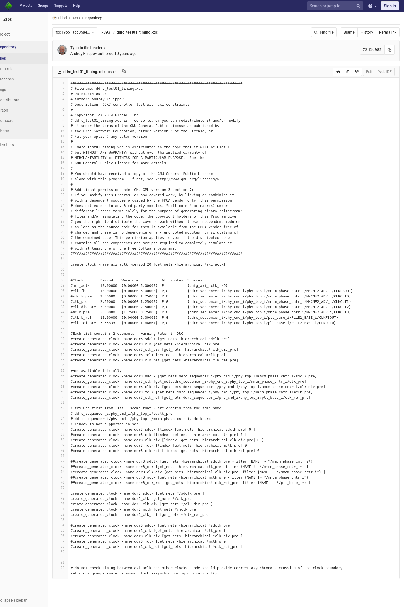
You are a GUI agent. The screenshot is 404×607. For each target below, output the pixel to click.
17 (73, 168)
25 (73, 211)
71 (73, 456)
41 (73, 296)
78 (73, 493)
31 (73, 243)
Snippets (60, 6)
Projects (26, 6)
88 (73, 546)
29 (73, 232)
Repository (107, 18)
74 (73, 472)
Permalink (387, 32)
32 (73, 248)
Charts (17, 131)
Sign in (390, 6)
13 (73, 147)
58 (73, 386)
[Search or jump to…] (336, 6)
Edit (369, 72)
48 (73, 333)
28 (73, 227)
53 (73, 360)
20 (73, 184)
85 (73, 530)
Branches (19, 79)
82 (73, 514)
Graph (16, 110)
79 (73, 498)
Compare (19, 120)
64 (73, 418)
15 (73, 157)
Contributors (22, 100)
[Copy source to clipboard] (338, 72)
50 (73, 344)
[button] (30, 600)
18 (73, 173)
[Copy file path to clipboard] (137, 72)
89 (73, 552)
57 (73, 381)
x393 (119, 32)
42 (73, 301)
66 (73, 429)
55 (73, 370)
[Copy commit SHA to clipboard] (390, 50)
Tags (15, 89)
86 (73, 536)
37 (73, 275)
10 (73, 131)
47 (73, 328)
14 (73, 152)
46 (73, 322)
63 (73, 413)
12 (73, 141)
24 (73, 205)
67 (73, 434)
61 (73, 402)
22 (73, 195)
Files (15, 58)
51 (73, 349)
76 (73, 482)
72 (73, 461)
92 (73, 568)
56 (73, 376)
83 (73, 520)
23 (73, 200)
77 (73, 488)
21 (73, 189)
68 (73, 440)
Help (76, 6)
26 (73, 216)
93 (73, 573)
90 (73, 557)
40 (73, 291)
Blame (349, 32)
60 (73, 397)
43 (73, 306)
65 (73, 424)
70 (73, 450)
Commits (19, 68)
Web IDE (385, 72)
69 (73, 445)
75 (73, 477)
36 (73, 269)
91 (73, 562)
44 (73, 312)
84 (73, 525)
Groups (43, 6)
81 (73, 509)
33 (73, 253)
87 (73, 541)
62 (73, 408)
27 (73, 221)
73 (73, 466)
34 (73, 259)
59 (73, 392)
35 (73, 264)
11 (73, 136)
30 (73, 237)
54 (73, 365)
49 (73, 338)
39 (73, 285)
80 (73, 504)
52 (73, 354)
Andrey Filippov (97, 53)
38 (73, 280)
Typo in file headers (101, 47)
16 (73, 163)
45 (73, 317)
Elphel (73, 18)
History (367, 32)
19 (73, 179)
